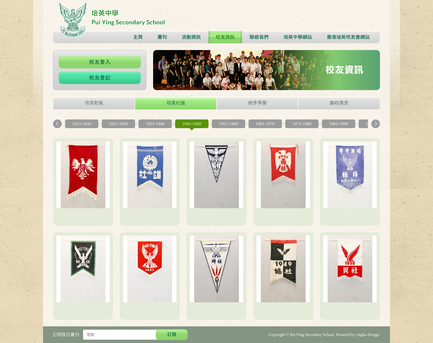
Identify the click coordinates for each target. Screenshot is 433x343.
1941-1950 (191, 123)
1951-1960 (228, 123)
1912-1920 (81, 123)
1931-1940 (155, 123)
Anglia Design (367, 334)
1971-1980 (302, 123)
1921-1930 (118, 123)
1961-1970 (265, 123)
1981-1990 (338, 123)
